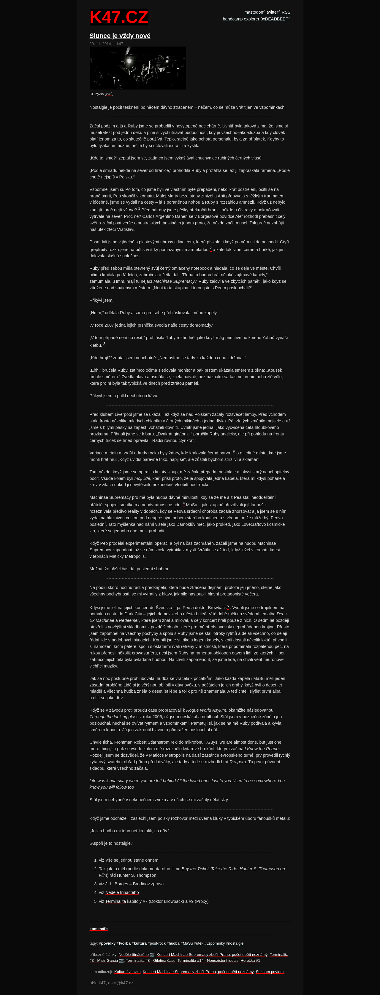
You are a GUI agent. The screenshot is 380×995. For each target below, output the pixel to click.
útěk (199, 943)
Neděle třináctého (122, 892)
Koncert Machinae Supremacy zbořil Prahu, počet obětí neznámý (212, 954)
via (108, 93)
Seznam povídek (270, 972)
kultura (140, 943)
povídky (108, 943)
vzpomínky (216, 943)
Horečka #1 (250, 960)
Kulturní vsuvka (127, 972)
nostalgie (235, 943)
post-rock (158, 943)
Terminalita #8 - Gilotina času (150, 960)
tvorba (125, 943)
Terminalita (115, 901)
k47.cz (119, 17)
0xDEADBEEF (274, 19)
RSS (286, 12)
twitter (272, 12)
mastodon (253, 12)
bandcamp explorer (241, 19)
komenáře (99, 929)
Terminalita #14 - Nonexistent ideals (208, 960)
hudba (174, 943)
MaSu (188, 943)
